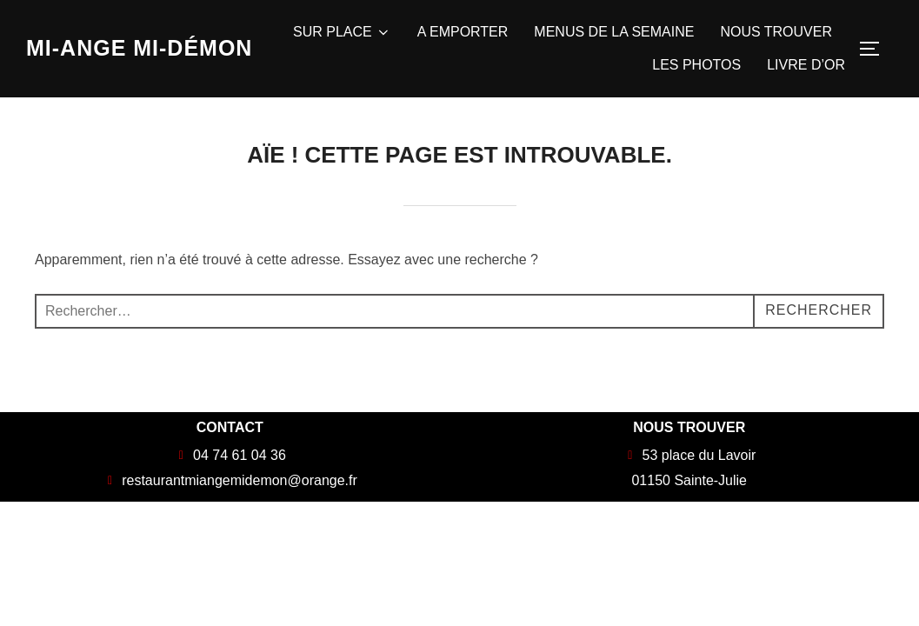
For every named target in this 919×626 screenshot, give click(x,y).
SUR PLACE (342, 32)
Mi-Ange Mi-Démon (139, 48)
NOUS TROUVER (776, 31)
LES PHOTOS (696, 64)
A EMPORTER (463, 31)
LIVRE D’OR (806, 64)
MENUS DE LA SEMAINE (614, 31)
